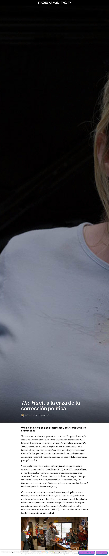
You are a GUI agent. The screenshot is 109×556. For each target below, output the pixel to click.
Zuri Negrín (28, 415)
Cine (36, 415)
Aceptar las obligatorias (87, 553)
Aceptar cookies (101, 553)
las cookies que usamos (47, 552)
